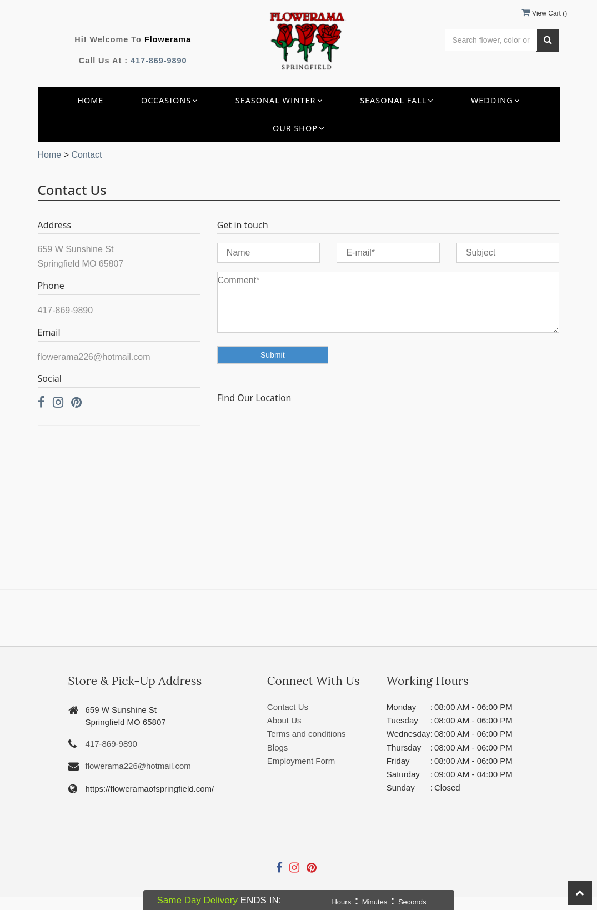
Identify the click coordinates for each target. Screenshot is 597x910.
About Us (284, 720)
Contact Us (287, 707)
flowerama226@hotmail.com (138, 766)
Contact (86, 154)
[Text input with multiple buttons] (491, 40)
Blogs (277, 747)
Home (90, 100)
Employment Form (301, 761)
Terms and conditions (306, 733)
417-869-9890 (159, 60)
